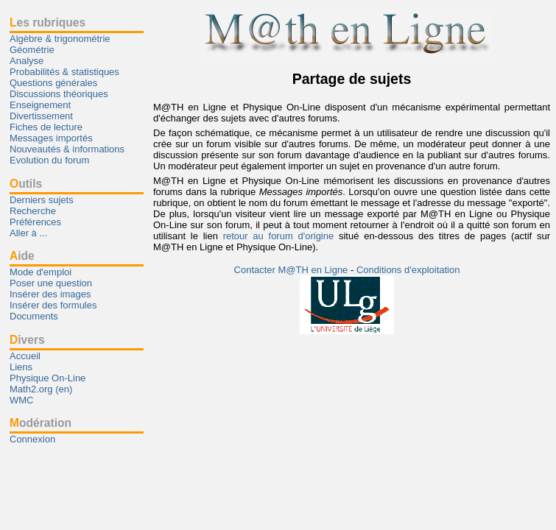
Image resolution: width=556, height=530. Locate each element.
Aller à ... (28, 233)
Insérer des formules (53, 305)
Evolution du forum (49, 160)
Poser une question (51, 283)
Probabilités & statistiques (64, 71)
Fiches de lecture (46, 126)
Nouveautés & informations (67, 149)
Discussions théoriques (59, 93)
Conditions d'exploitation (408, 269)
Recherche (33, 210)
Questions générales (53, 82)
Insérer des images (50, 294)
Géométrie (32, 49)
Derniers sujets (42, 199)
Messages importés (51, 138)
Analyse (26, 60)
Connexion (32, 439)
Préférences (35, 221)
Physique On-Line (47, 378)
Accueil (25, 355)
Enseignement (40, 104)
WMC (22, 400)
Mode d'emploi (40, 272)
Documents (34, 316)
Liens (21, 366)
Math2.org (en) (41, 389)
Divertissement (41, 115)
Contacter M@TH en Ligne (292, 269)
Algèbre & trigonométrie (60, 38)
